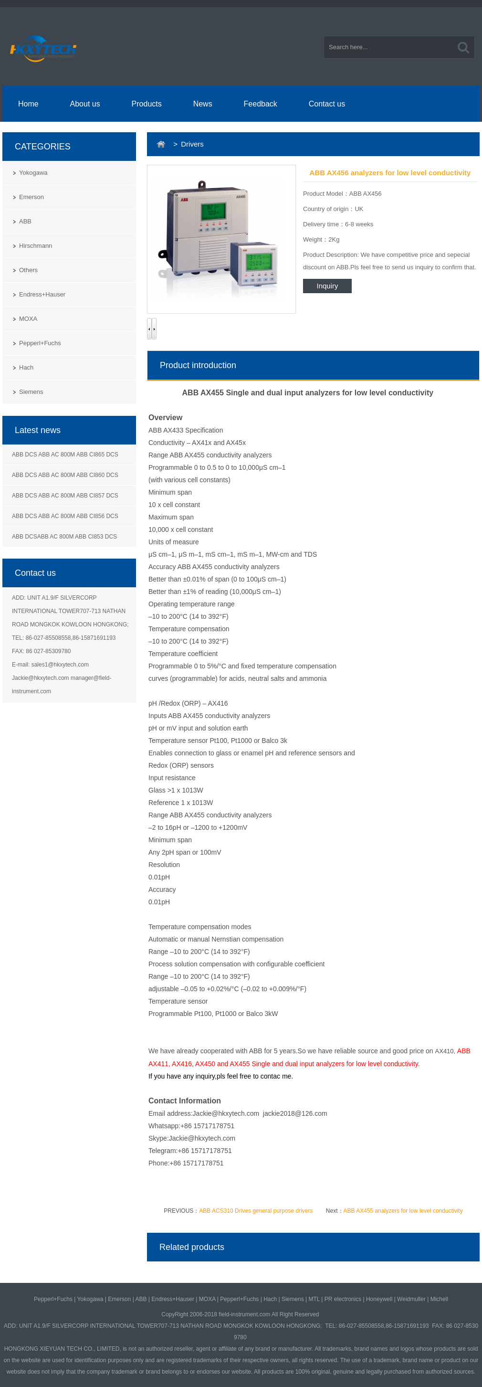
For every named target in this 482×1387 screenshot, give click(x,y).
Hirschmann (35, 245)
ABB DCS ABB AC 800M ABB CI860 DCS (65, 475)
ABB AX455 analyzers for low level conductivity (403, 1210)
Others (28, 270)
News (202, 104)
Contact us (327, 104)
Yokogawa (33, 172)
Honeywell (379, 1299)
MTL (314, 1299)
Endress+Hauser (42, 294)
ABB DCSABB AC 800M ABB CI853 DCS (64, 536)
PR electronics (343, 1299)
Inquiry (327, 286)
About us (85, 104)
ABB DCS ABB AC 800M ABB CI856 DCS (65, 516)
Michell (439, 1299)
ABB (25, 221)
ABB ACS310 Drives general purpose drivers (256, 1210)
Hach (26, 367)
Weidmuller (411, 1299)
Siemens (31, 391)
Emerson (31, 197)
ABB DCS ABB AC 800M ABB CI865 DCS (65, 454)
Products (147, 104)
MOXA (28, 318)
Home (28, 104)
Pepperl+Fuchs (40, 343)
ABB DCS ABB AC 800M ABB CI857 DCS (65, 495)
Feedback (260, 104)
